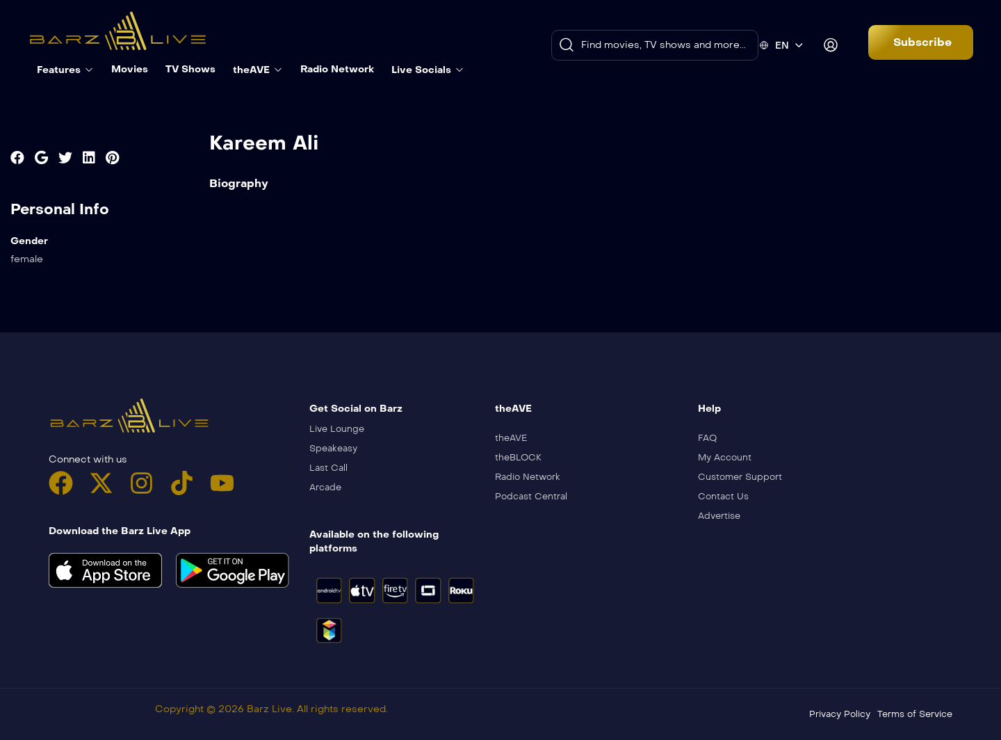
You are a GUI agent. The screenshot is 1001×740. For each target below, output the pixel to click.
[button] (920, 42)
